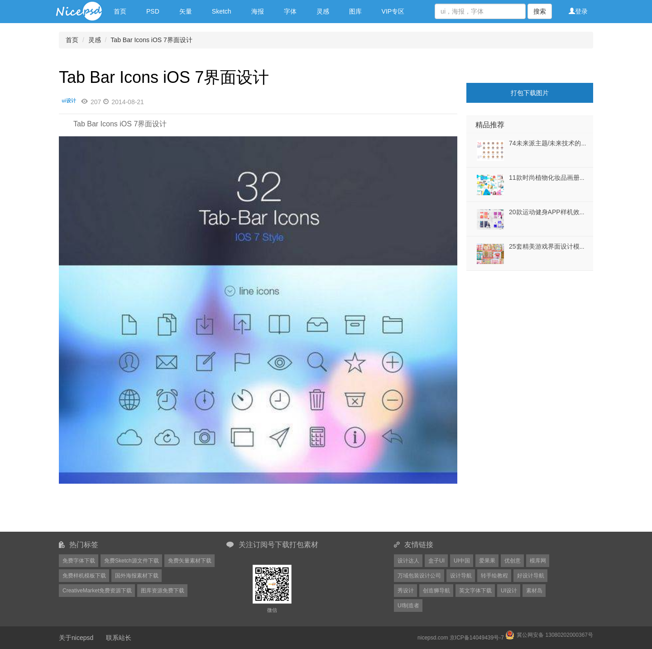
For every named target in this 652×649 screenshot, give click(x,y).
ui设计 (69, 100)
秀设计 (406, 590)
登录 (578, 11)
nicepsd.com (432, 638)
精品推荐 (489, 125)
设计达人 (408, 561)
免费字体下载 (78, 561)
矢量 (185, 11)
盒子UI (436, 561)
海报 (257, 11)
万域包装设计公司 (419, 575)
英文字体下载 (475, 590)
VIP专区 (393, 11)
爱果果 (487, 561)
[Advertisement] (523, 327)
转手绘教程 (494, 575)
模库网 (538, 561)
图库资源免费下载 (162, 590)
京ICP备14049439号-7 (477, 638)
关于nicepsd (76, 637)
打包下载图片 (530, 92)
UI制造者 (408, 605)
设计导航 (461, 575)
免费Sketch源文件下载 (131, 561)
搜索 (539, 11)
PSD (152, 11)
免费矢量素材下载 (189, 561)
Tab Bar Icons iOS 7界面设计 (151, 39)
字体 (290, 11)
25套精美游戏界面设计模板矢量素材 (560, 246)
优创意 (512, 561)
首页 (120, 11)
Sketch (221, 11)
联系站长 (118, 637)
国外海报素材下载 (136, 575)
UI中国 (462, 561)
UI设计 (509, 590)
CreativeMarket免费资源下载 (97, 590)
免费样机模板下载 (84, 575)
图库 (355, 11)
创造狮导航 (436, 590)
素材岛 (534, 590)
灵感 (322, 11)
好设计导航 (530, 575)
